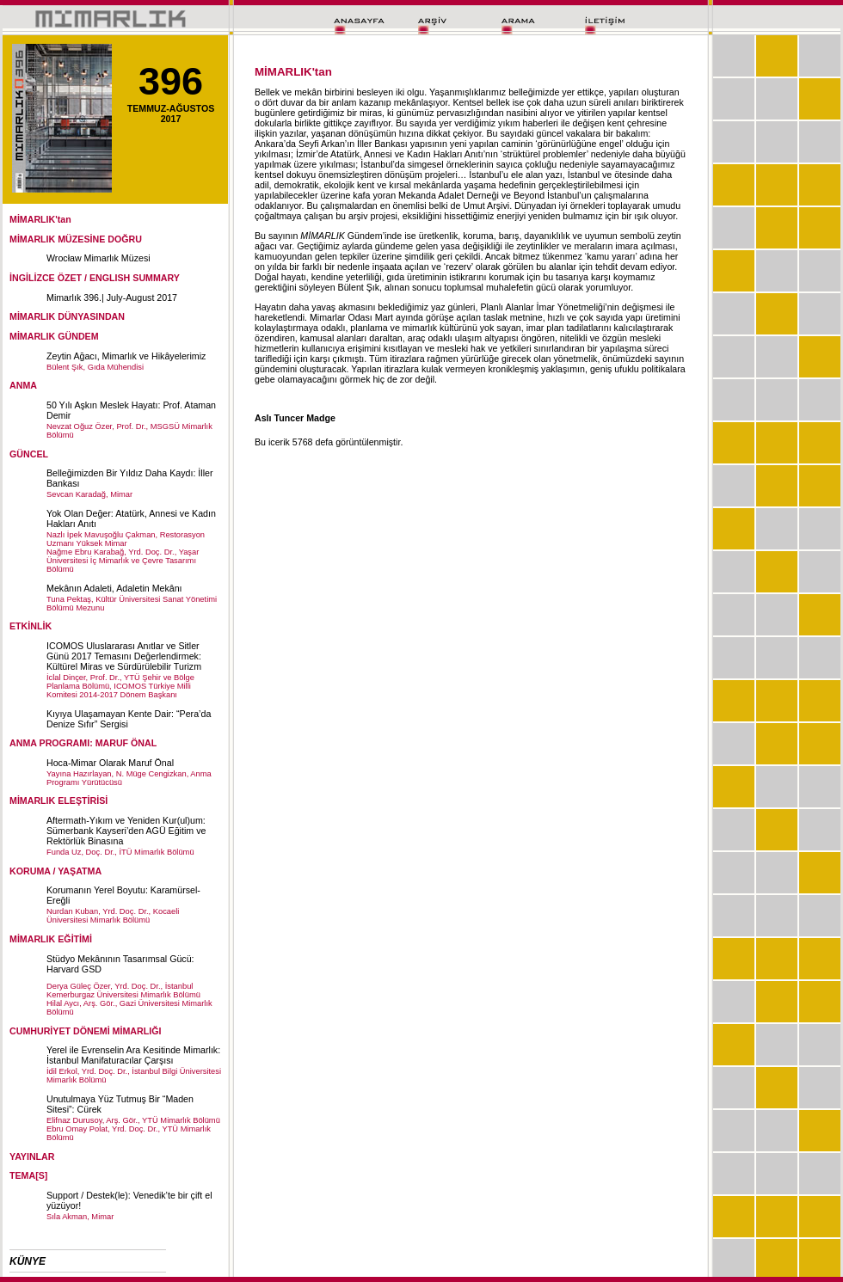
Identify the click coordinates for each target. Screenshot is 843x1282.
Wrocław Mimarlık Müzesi (98, 258)
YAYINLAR (32, 1156)
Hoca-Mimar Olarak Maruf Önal (110, 763)
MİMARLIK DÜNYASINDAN (67, 316)
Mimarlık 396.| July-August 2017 (111, 297)
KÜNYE (27, 1261)
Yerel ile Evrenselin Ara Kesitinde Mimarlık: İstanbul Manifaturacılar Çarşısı (133, 1055)
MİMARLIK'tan (40, 219)
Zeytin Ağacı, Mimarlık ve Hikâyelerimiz (126, 356)
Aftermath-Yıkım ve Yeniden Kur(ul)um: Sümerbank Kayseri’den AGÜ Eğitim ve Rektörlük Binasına (126, 830)
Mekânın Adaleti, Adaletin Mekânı (114, 588)
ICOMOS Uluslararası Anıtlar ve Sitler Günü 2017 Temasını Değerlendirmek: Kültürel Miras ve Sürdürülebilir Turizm (123, 656)
